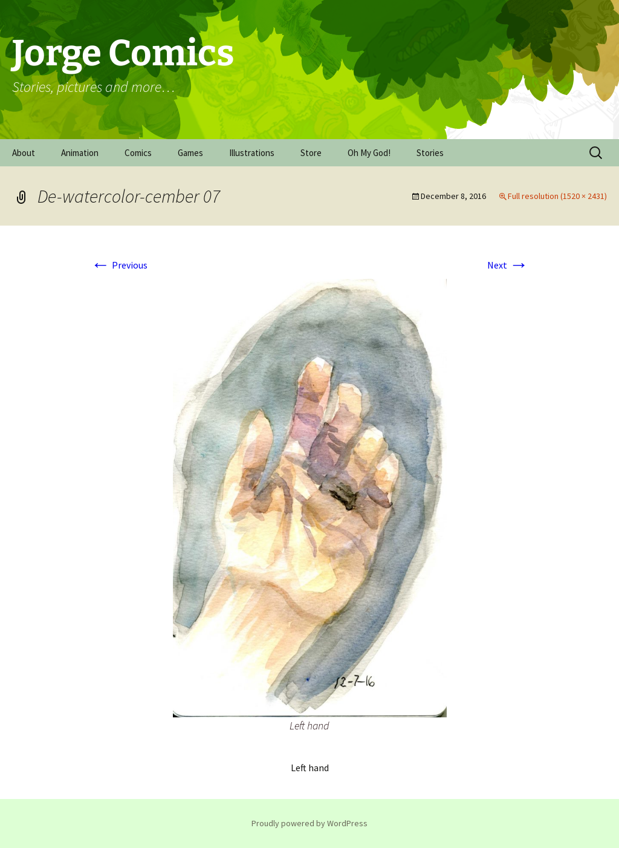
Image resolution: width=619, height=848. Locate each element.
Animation (80, 152)
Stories (430, 152)
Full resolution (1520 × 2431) (557, 196)
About (23, 152)
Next (507, 265)
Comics (138, 152)
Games (190, 152)
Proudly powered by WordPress (309, 823)
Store (311, 152)
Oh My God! (369, 152)
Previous (119, 265)
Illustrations (251, 152)
